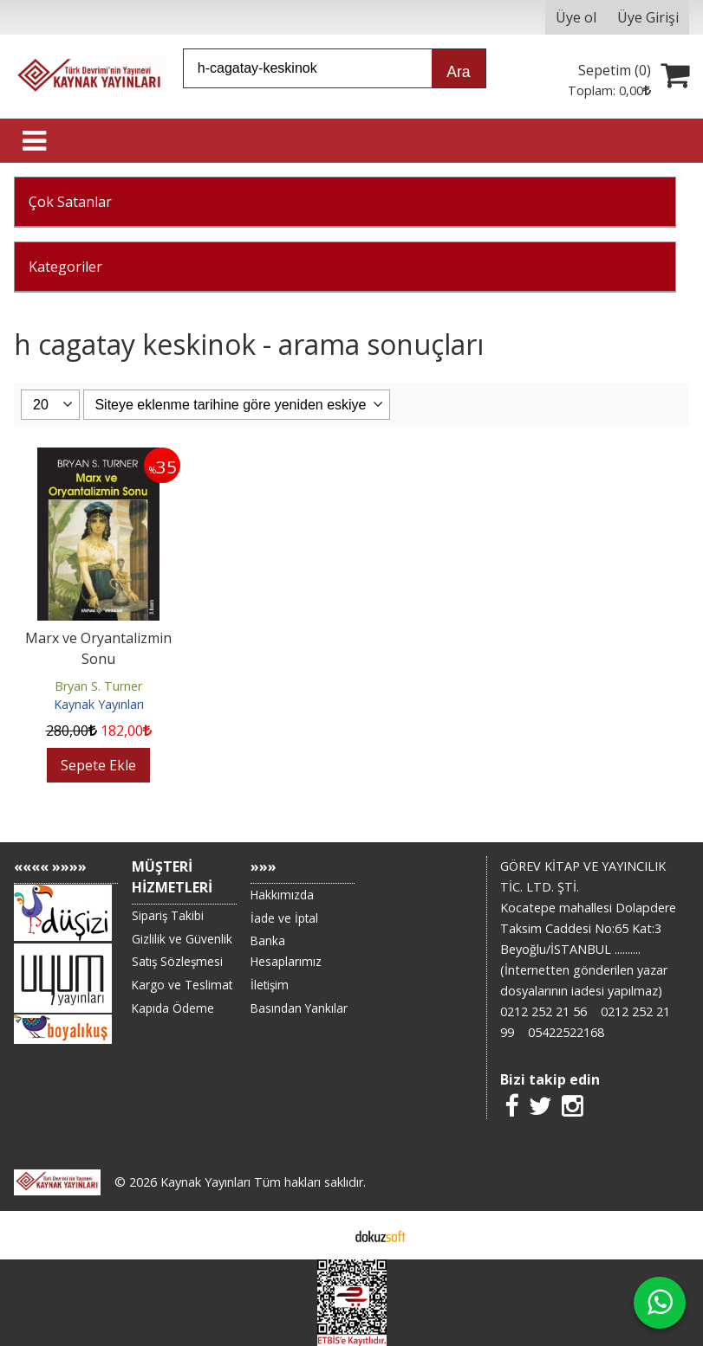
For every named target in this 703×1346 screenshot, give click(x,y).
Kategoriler (65, 266)
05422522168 (566, 1032)
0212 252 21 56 (543, 1011)
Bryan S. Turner (98, 686)
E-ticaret (323, 1235)
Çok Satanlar (70, 201)
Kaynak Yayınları (99, 704)
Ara (458, 72)
